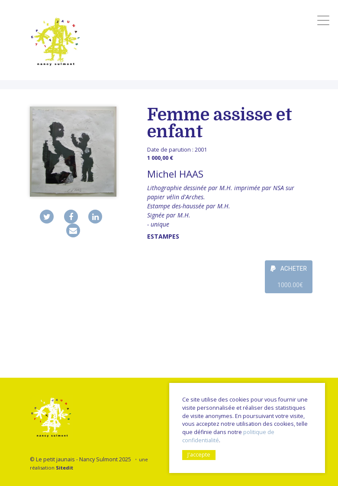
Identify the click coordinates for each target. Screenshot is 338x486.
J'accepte (198, 454)
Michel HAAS (175, 174)
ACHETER (288, 279)
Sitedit (64, 467)
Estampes (163, 236)
